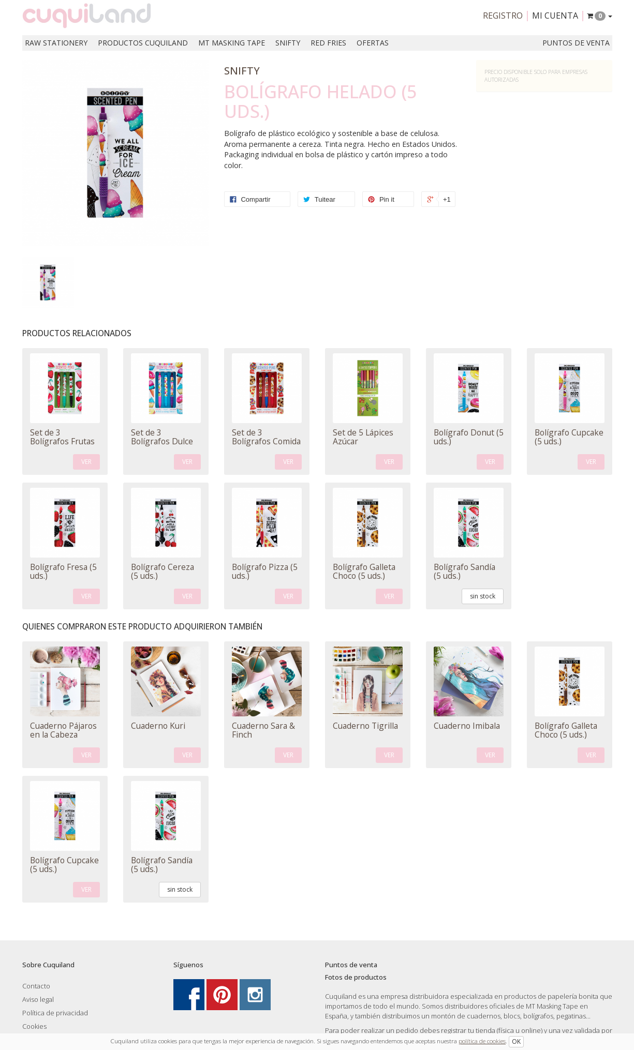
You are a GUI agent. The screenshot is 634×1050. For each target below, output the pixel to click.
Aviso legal (38, 999)
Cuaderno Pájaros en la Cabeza (63, 730)
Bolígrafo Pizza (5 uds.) (265, 571)
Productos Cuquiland (143, 43)
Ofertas (373, 43)
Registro (503, 15)
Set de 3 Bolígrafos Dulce (162, 437)
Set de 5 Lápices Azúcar (363, 437)
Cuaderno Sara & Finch (263, 730)
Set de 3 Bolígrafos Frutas (62, 437)
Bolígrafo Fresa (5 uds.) (63, 571)
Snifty (287, 43)
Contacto (36, 986)
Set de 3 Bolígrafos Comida (266, 437)
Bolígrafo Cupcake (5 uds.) (569, 437)
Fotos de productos (356, 977)
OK (516, 1041)
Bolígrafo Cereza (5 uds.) (162, 571)
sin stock (482, 596)
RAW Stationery (56, 43)
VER (86, 461)
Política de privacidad (55, 1012)
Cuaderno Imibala (467, 725)
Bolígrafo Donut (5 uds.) (469, 437)
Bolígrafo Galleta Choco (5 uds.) (364, 571)
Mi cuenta (555, 15)
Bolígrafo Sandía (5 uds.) (464, 571)
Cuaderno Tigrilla (365, 725)
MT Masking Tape (231, 43)
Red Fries (328, 43)
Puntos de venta (576, 43)
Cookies (34, 1026)
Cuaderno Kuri (158, 725)
